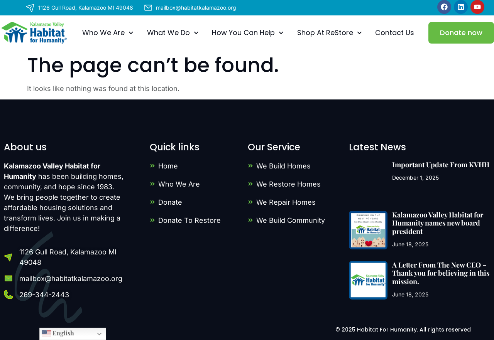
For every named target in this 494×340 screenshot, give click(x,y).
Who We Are (108, 33)
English (58, 333)
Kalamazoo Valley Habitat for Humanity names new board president (437, 223)
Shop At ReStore (329, 33)
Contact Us (394, 32)
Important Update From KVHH (440, 164)
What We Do (173, 33)
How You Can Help (248, 33)
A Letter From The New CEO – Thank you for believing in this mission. (440, 273)
